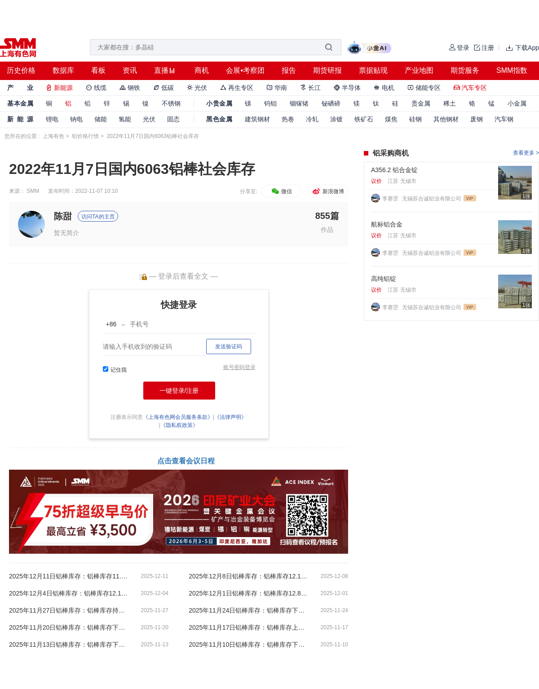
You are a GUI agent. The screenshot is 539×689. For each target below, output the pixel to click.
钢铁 (129, 87)
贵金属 (420, 103)
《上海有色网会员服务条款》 (178, 417)
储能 (100, 119)
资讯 (130, 70)
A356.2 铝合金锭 (394, 169)
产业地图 (419, 70)
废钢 (476, 119)
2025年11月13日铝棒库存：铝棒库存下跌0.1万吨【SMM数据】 (69, 644)
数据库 (63, 70)
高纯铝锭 (383, 278)
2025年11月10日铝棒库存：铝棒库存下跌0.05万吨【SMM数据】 (249, 644)
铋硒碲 (331, 103)
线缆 (96, 87)
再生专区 (236, 87)
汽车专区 (470, 87)
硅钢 (415, 119)
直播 (161, 70)
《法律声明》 (230, 417)
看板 (98, 70)
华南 (276, 87)
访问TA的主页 (98, 216)
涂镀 (336, 119)
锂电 (52, 119)
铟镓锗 (299, 103)
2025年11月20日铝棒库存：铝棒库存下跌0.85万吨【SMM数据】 (69, 627)
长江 (310, 87)
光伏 (197, 87)
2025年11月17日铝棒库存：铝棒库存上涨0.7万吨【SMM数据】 (249, 627)
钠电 (76, 119)
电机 (384, 87)
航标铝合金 (386, 224)
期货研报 (327, 70)
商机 (201, 70)
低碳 (163, 87)
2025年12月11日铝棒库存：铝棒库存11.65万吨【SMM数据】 (69, 576)
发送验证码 (228, 346)
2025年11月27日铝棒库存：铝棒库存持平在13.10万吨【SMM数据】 (69, 610)
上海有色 (53, 136)
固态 (173, 119)
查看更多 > (526, 153)
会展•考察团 (245, 70)
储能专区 (424, 87)
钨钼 (270, 103)
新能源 (59, 87)
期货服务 (465, 70)
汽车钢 (504, 119)
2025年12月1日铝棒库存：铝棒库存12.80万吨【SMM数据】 (249, 593)
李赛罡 (391, 199)
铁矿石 (363, 119)
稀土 (449, 103)
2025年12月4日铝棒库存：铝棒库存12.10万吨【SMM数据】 (69, 593)
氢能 (125, 119)
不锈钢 (171, 103)
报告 (289, 70)
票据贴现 (373, 70)
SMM (33, 191)
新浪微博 (328, 191)
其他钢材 (446, 119)
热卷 (288, 119)
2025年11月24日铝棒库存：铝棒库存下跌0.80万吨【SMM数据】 (249, 610)
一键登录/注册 (179, 390)
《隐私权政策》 (179, 425)
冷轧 (312, 119)
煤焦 (391, 119)
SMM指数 (511, 70)
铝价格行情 (85, 136)
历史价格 (21, 70)
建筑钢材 (257, 119)
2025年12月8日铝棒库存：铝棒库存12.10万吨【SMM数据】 (249, 576)
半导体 (347, 87)
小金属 (517, 103)
